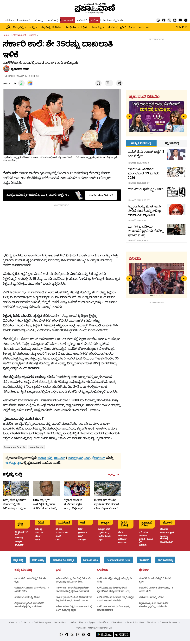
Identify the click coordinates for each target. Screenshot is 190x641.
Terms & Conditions (135, 622)
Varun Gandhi (36, 447)
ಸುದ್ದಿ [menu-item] (32, 27)
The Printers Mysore (42, 622)
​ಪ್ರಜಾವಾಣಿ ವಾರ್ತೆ (20, 69)
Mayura (82, 622)
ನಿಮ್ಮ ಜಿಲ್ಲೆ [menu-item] (18, 27)
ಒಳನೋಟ (102, 569)
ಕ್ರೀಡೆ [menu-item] (84, 27)
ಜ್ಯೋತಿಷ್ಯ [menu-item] (46, 27)
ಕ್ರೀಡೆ (58, 569)
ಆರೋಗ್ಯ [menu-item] (38, 20)
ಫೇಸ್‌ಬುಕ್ (98, 458)
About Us (13, 622)
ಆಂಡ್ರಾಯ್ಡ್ (45, 458)
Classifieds (103, 622)
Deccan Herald (60, 622)
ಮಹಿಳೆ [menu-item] (94, 20)
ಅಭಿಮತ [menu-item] (71, 27)
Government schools (14, 447)
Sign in (181, 26)
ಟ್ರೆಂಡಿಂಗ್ (143, 569)
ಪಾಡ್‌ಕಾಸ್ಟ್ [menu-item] (52, 20)
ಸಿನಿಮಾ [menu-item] (57, 27)
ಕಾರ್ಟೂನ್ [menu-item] (24, 20)
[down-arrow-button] (25, 27)
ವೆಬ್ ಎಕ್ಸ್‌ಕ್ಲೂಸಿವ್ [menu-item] (117, 27)
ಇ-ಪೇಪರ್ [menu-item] (82, 20)
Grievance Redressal (168, 622)
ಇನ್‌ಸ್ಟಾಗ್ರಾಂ (13, 463)
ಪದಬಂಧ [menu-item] (10, 20)
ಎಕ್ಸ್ (87, 458)
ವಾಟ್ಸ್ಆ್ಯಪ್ (75, 458)
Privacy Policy (117, 622)
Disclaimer (151, 622)
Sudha (73, 622)
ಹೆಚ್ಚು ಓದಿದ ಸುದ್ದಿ (23, 569)
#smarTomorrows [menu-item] (139, 27)
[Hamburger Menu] (8, 27)
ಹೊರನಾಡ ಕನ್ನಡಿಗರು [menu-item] (112, 20)
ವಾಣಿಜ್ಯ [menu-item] (97, 27)
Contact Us (25, 622)
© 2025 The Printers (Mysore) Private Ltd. (94, 628)
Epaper (92, 622)
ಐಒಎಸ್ (59, 458)
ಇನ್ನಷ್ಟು (113, 474)
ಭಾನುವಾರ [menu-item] (67, 20)
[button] (18, 560)
